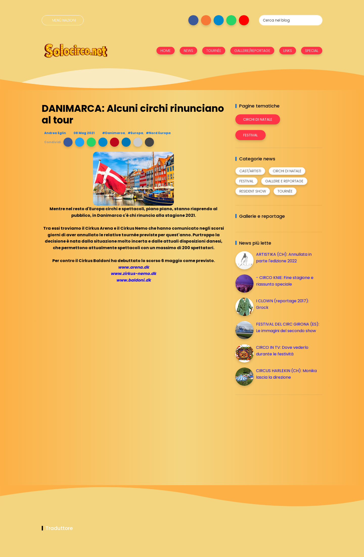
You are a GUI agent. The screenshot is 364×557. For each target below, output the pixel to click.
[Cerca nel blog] (290, 20)
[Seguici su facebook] (193, 20)
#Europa (135, 133)
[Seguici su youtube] (244, 20)
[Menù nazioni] (63, 20)
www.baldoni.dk (133, 280)
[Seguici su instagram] (206, 20)
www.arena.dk (133, 267)
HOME (166, 50)
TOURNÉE (213, 50)
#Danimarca (113, 133)
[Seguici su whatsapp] (231, 20)
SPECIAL (311, 50)
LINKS (287, 50)
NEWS (188, 50)
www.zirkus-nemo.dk (133, 273)
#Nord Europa (158, 133)
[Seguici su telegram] (219, 20)
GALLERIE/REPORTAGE (252, 50)
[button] (68, 142)
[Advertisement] (273, 434)
